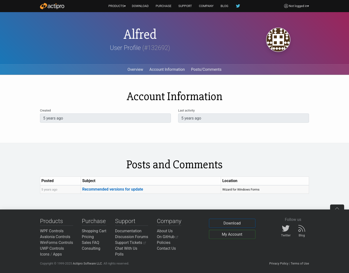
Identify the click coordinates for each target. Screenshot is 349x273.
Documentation (128, 231)
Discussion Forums (131, 236)
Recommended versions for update (112, 189)
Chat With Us (126, 248)
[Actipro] (52, 6)
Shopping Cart (94, 231)
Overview (135, 69)
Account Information (167, 69)
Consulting (91, 248)
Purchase (94, 221)
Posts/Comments (206, 69)
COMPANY (206, 6)
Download (232, 223)
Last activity (186, 110)
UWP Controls (52, 248)
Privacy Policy (278, 263)
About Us (165, 231)
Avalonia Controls (55, 236)
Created (45, 110)
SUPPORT (185, 6)
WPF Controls (51, 231)
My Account (232, 234)
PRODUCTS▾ (117, 6)
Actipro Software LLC (87, 263)
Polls (119, 254)
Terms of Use (300, 263)
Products (51, 221)
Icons (44, 254)
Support (125, 221)
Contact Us (166, 248)
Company (169, 221)
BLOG (224, 6)
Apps (57, 254)
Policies (163, 242)
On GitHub (167, 236)
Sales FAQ (90, 242)
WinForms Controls (56, 242)
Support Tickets (130, 242)
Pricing (88, 236)
